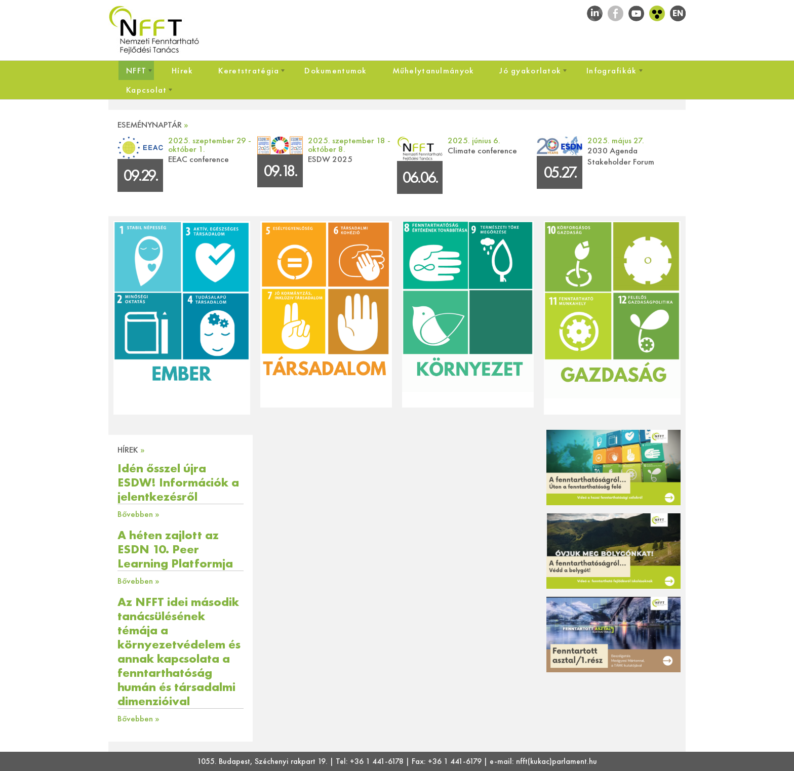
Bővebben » (138, 513)
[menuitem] (136, 70)
